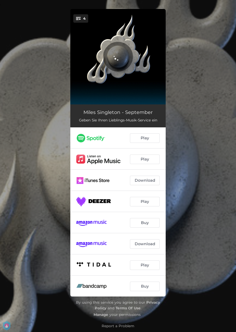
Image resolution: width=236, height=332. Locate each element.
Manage (101, 314)
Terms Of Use (128, 308)
